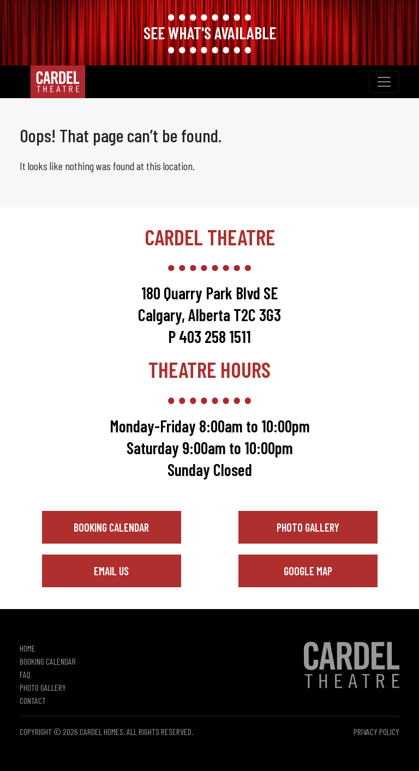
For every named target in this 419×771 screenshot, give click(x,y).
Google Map (308, 570)
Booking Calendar (111, 527)
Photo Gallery (308, 527)
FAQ (25, 674)
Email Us (111, 570)
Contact (33, 700)
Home (27, 648)
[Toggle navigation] (384, 82)
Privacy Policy (376, 731)
